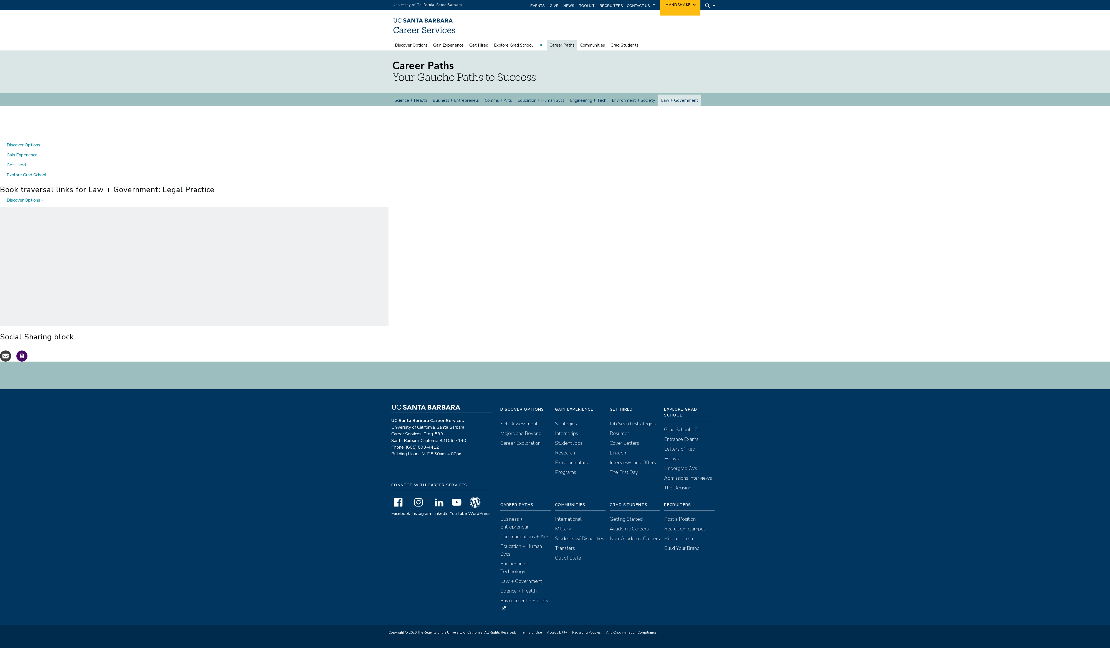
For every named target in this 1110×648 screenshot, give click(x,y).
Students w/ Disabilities (579, 545)
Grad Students (624, 48)
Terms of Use (531, 639)
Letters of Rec (679, 455)
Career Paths (561, 48)
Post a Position (680, 525)
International (568, 525)
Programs (565, 478)
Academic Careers (629, 535)
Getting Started (626, 525)
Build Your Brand (682, 554)
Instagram (421, 520)
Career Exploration (520, 449)
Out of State (568, 564)
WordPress (479, 520)
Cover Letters (624, 449)
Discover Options (411, 48)
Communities (592, 48)
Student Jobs (568, 449)
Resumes (620, 439)
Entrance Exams (681, 445)
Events (537, 6)
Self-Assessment (519, 430)
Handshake (678, 4)
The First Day (624, 478)
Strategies (566, 430)
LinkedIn (440, 520)
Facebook (400, 520)
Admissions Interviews (688, 484)
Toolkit (586, 6)
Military (563, 535)
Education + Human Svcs (541, 103)
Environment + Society (633, 103)
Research (565, 459)
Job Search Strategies (633, 430)
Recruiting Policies (586, 639)
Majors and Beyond (520, 439)
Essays (671, 465)
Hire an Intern (678, 545)
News (568, 6)
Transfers (565, 554)
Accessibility (557, 639)
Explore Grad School (513, 48)
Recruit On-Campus (685, 535)
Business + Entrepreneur (456, 103)
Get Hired (478, 48)
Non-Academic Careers (635, 545)
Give (554, 6)
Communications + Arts (524, 543)
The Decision (677, 494)
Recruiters (611, 6)
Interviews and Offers (633, 469)
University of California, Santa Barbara (427, 4)
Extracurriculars (571, 469)
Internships (566, 439)
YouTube (458, 520)
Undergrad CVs (680, 474)
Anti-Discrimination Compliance (631, 639)
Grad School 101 (682, 436)
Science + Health (411, 103)
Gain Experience (448, 48)
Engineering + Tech (588, 103)
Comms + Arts (498, 103)
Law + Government (679, 103)
